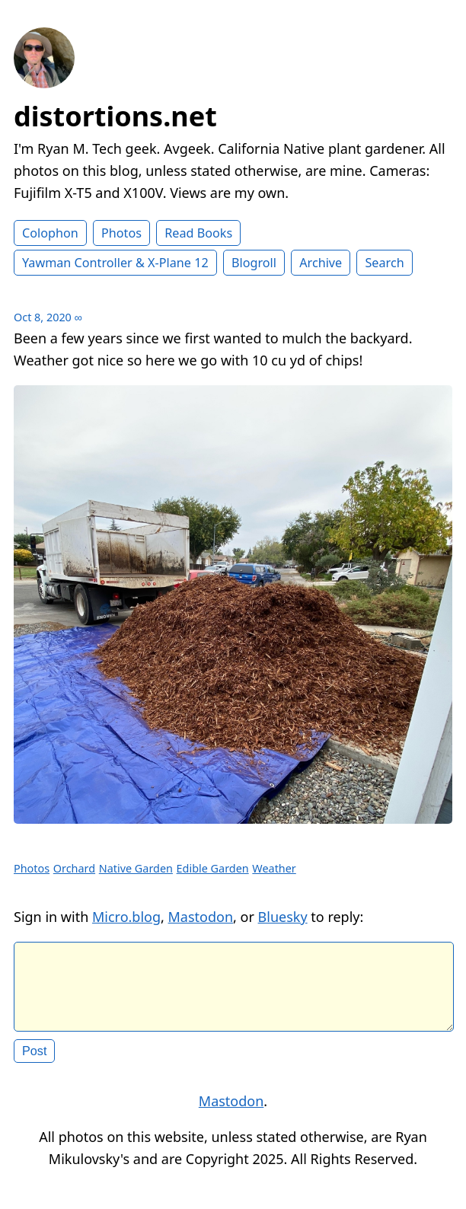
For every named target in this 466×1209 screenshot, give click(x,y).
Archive (320, 262)
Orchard (74, 868)
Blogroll (253, 262)
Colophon (50, 233)
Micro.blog (126, 917)
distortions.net (115, 116)
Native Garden (136, 868)
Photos (121, 233)
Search (384, 262)
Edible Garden (213, 868)
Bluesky (283, 917)
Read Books (198, 233)
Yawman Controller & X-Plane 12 (115, 262)
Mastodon (201, 917)
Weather (273, 868)
